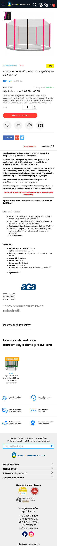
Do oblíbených (7, 126)
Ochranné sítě (10, 65)
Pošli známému (40, 126)
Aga (22, 65)
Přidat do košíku (20, 115)
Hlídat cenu (29, 126)
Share (8, 137)
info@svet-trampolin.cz (29, 544)
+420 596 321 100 (28, 515)
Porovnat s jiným (18, 126)
